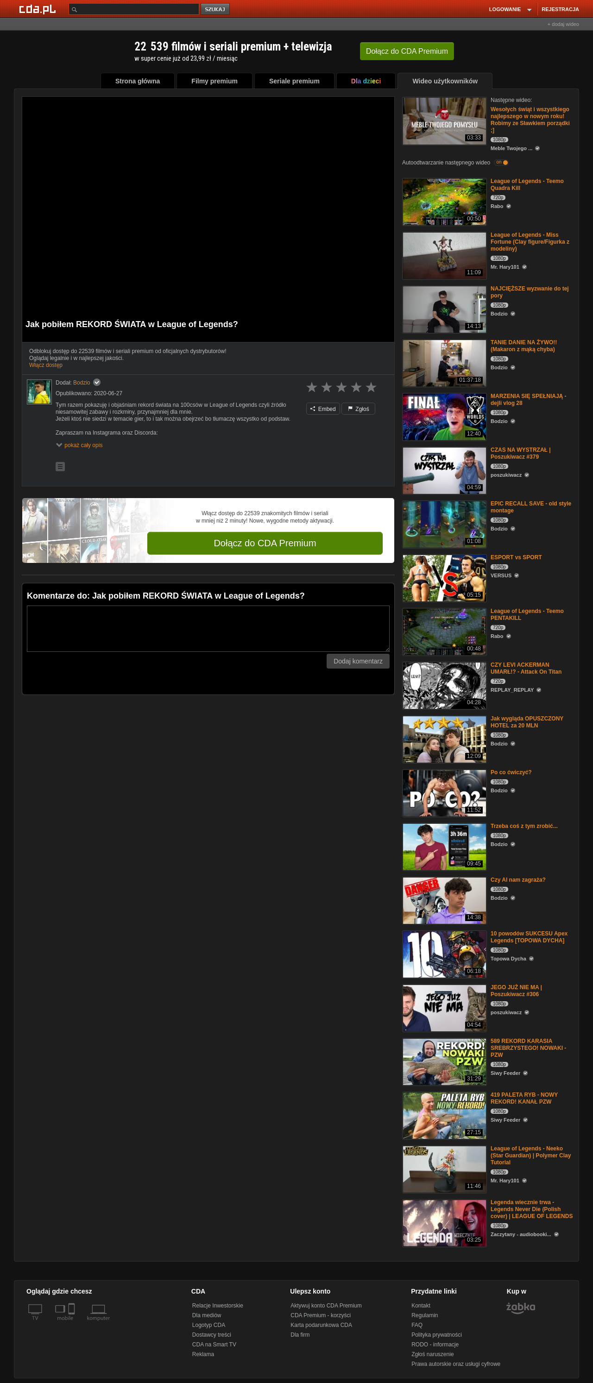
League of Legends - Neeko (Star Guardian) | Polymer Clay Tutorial (531, 1155)
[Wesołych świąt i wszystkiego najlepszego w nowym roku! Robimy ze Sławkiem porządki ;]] (443, 120)
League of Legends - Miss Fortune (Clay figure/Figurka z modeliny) (530, 242)
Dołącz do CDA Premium (265, 543)
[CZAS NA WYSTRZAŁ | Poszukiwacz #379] (443, 470)
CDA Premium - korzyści (320, 1315)
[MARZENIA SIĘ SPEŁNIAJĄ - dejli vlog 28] (443, 416)
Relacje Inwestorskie (217, 1305)
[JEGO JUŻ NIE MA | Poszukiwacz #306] (443, 1007)
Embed (322, 409)
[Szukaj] (134, 9)
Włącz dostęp (46, 365)
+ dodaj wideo (563, 24)
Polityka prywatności (436, 1335)
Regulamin (424, 1315)
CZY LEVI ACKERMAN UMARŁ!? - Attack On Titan (526, 668)
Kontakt (420, 1305)
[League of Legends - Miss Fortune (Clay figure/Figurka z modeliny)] (443, 255)
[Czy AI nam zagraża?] (443, 900)
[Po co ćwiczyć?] (443, 792)
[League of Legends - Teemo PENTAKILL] (443, 631)
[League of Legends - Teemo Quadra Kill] (443, 201)
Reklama (203, 1354)
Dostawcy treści (211, 1335)
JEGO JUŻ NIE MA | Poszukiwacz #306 (516, 991)
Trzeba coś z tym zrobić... (524, 826)
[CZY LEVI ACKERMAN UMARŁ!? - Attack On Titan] (443, 685)
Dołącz (407, 51)
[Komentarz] (208, 629)
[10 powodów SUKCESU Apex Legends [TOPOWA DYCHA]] (443, 953)
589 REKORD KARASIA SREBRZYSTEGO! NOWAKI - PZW (528, 1048)
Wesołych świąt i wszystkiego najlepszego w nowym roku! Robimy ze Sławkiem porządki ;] (530, 119)
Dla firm (299, 1335)
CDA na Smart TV (214, 1344)
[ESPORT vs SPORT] (443, 577)
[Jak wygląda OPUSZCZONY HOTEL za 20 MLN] (443, 738)
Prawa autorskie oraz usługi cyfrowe (455, 1364)
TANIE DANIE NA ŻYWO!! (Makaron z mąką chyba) (524, 346)
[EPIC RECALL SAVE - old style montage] (443, 523)
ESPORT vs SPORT (516, 557)
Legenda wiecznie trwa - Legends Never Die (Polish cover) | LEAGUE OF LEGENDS (532, 1209)
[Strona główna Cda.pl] (39, 9)
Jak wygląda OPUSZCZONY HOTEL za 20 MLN (527, 722)
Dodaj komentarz (358, 661)
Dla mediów (206, 1315)
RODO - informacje (435, 1344)
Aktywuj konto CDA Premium (325, 1305)
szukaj (216, 9)
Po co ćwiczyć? (511, 772)
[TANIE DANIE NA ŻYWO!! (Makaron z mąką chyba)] (443, 362)
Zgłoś (358, 409)
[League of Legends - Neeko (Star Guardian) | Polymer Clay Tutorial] (443, 1168)
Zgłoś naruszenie (432, 1354)
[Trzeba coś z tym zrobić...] (443, 846)
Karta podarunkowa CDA (321, 1325)
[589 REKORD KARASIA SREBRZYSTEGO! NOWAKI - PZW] (443, 1061)
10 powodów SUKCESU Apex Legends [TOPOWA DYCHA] (529, 937)
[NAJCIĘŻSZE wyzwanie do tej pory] (443, 308)
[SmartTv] (72, 1323)
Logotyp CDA (208, 1325)
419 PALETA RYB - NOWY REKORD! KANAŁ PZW (524, 1098)
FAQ (417, 1325)
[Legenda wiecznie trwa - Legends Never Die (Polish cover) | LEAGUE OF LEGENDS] (443, 1222)
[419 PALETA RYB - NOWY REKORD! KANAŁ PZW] (443, 1115)
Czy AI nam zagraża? (518, 880)
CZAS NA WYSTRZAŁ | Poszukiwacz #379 (521, 453)
